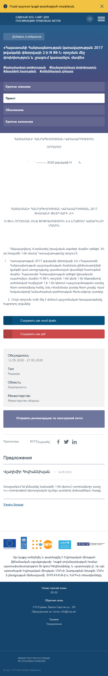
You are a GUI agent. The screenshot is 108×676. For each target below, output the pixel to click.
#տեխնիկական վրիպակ (56, 71)
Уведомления (54, 624)
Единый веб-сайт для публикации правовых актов (38, 18)
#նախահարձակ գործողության (24, 67)
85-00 (54, 592)
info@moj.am (68, 611)
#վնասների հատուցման (19, 71)
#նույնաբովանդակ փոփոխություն (72, 67)
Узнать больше (13, 504)
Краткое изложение (19, 121)
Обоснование (15, 110)
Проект (10, 98)
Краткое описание (18, 86)
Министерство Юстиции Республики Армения (34, 660)
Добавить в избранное (26, 36)
